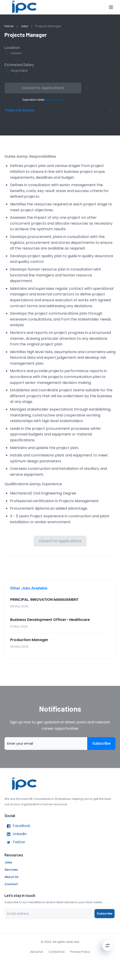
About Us (11, 877)
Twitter (15, 842)
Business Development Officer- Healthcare (50, 619)
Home (9, 26)
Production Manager (29, 639)
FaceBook (17, 826)
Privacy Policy (80, 952)
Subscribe (101, 743)
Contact (11, 884)
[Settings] (107, 945)
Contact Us (57, 952)
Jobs (24, 26)
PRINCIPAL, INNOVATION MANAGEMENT (44, 599)
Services (11, 869)
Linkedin (16, 834)
